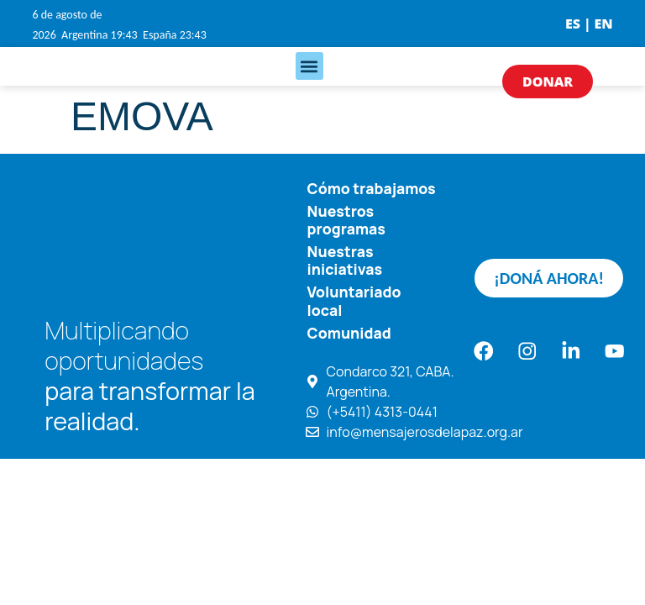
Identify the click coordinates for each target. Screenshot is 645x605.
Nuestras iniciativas (344, 260)
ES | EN (589, 23)
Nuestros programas (346, 220)
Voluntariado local (354, 300)
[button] (309, 66)
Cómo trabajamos (371, 187)
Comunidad (349, 332)
